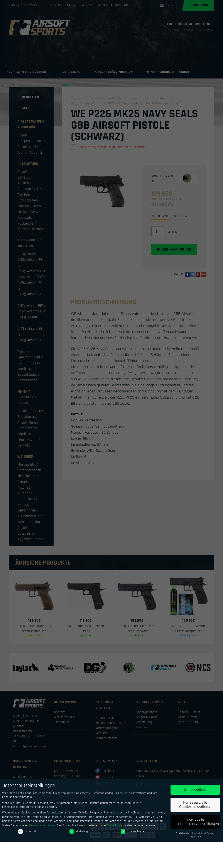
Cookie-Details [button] (182, 833)
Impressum (195, 836)
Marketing (78, 831)
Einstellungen (115, 825)
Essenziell (27, 831)
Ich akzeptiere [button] (195, 789)
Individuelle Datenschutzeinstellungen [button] (198, 822)
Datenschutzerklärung (42, 825)
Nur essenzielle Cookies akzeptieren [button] (195, 804)
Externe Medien (133, 831)
